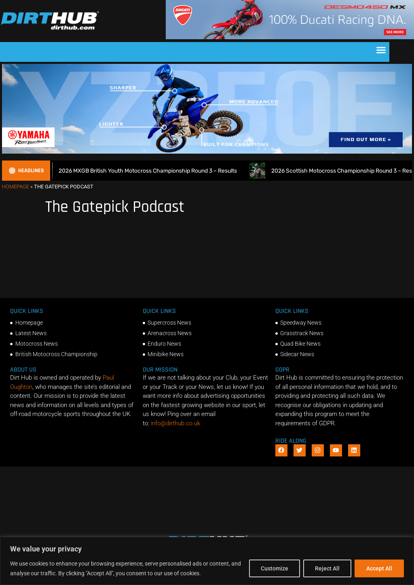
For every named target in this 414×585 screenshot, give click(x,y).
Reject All (327, 568)
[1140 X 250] (207, 151)
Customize (274, 568)
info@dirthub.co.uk (175, 423)
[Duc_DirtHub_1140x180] (290, 37)
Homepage (15, 187)
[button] (381, 50)
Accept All (379, 568)
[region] (207, 561)
